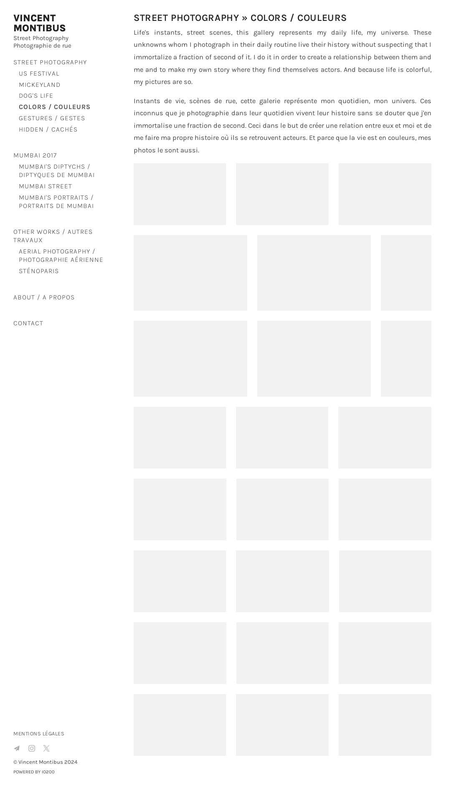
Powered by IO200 (34, 772)
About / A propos (44, 297)
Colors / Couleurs (55, 107)
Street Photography (50, 62)
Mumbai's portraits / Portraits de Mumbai (56, 201)
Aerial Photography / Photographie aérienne (61, 255)
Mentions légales (38, 733)
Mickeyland (40, 85)
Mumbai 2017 (35, 155)
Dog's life (36, 95)
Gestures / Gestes (52, 118)
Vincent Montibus (39, 23)
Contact (28, 323)
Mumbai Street (45, 186)
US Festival (39, 73)
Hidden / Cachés (48, 129)
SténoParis (39, 271)
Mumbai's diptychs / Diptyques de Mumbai (57, 170)
